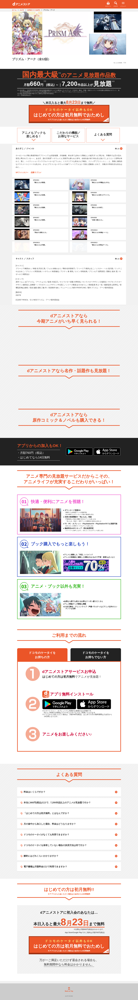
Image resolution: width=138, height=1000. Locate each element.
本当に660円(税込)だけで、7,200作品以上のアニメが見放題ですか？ (57, 802)
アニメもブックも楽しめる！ (34, 134)
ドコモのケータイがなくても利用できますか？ (46, 834)
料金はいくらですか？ (34, 792)
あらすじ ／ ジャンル (69, 148)
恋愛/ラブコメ (36, 172)
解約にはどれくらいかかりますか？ (41, 856)
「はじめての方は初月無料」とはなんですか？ (46, 813)
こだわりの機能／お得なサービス (68, 134)
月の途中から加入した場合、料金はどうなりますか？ (50, 824)
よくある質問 (103, 134)
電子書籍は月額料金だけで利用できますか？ (45, 866)
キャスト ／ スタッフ (69, 258)
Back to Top (69, 989)
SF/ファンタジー (22, 172)
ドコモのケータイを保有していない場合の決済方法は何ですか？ (55, 845)
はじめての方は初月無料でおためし (69, 114)
